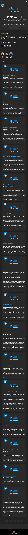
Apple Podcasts (10, 24)
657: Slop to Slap (6, 425)
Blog (21, 526)
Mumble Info (24, 526)
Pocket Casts (5, 26)
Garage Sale (19, 529)
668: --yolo (5, 102)
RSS (5, 24)
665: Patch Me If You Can (9, 184)
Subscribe (23, 529)
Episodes (5, 526)
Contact (15, 526)
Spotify (23, 26)
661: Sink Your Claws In (8, 304)
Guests (12, 526)
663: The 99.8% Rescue (8, 243)
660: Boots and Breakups (9, 333)
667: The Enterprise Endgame (10, 127)
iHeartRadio (18, 26)
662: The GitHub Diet (8, 268)
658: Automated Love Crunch (10, 391)
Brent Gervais (11, 55)
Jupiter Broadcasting (13, 529)
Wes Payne (7, 55)
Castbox (16, 24)
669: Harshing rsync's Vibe (9, 75)
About (2, 526)
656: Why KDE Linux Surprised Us (11, 449)
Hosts (9, 526)
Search (18, 526)
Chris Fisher (2, 55)
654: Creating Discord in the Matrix (11, 498)
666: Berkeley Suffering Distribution (11, 156)
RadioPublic (11, 26)
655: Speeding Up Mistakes (9, 475)
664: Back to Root (7, 213)
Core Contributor (6, 529)
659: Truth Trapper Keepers (9, 364)
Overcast (22, 24)
